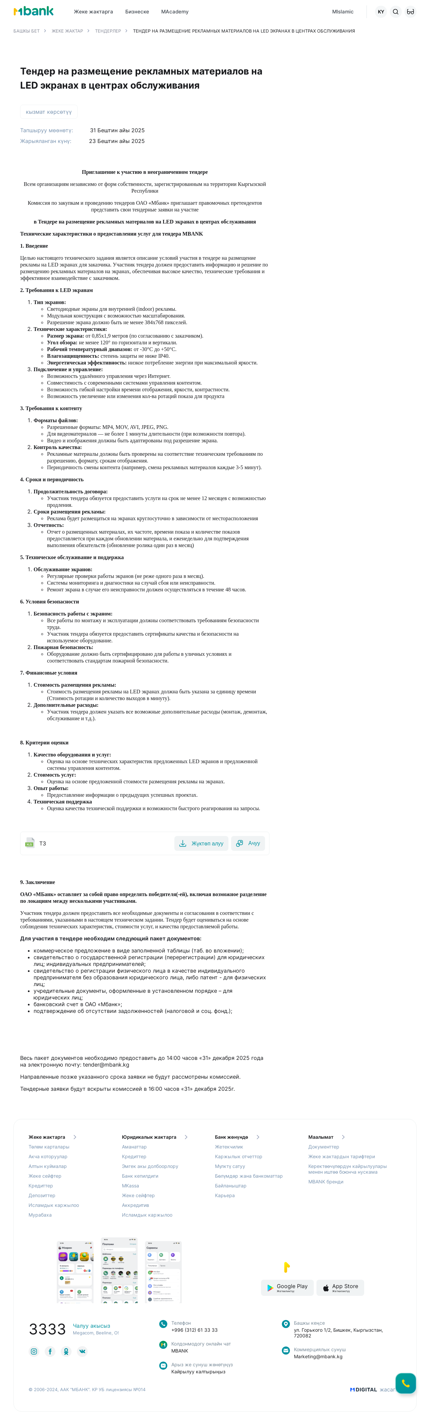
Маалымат (326, 1138)
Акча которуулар (48, 1158)
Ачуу (245, 844)
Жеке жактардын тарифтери (341, 1158)
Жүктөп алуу (193, 844)
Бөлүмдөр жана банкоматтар (249, 1177)
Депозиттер (42, 1196)
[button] (410, 12)
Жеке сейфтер (45, 1177)
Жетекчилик (229, 1148)
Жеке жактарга (52, 1138)
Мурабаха (40, 1216)
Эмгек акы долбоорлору (150, 1167)
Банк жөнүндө (237, 1138)
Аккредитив (135, 1206)
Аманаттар (134, 1148)
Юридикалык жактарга (154, 1138)
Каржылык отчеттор (238, 1158)
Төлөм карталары (49, 1148)
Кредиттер (41, 1187)
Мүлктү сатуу (230, 1167)
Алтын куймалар (48, 1167)
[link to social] (34, 1353)
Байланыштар (231, 1187)
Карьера (225, 1196)
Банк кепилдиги (140, 1177)
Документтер (323, 1148)
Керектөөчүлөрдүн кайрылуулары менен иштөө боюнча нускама (347, 1170)
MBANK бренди (325, 1183)
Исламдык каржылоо (54, 1206)
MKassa (130, 1187)
